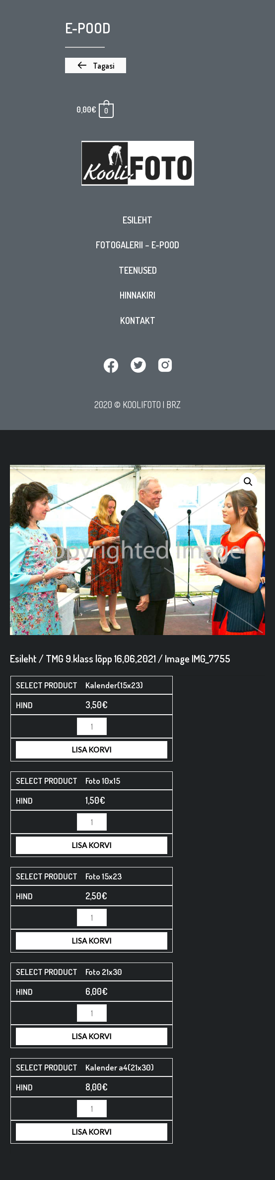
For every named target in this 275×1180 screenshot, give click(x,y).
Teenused (138, 270)
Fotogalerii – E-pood (137, 244)
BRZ (173, 404)
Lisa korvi (91, 749)
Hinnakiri (137, 295)
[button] (95, 66)
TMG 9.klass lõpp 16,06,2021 (101, 658)
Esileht (137, 220)
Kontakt (137, 320)
